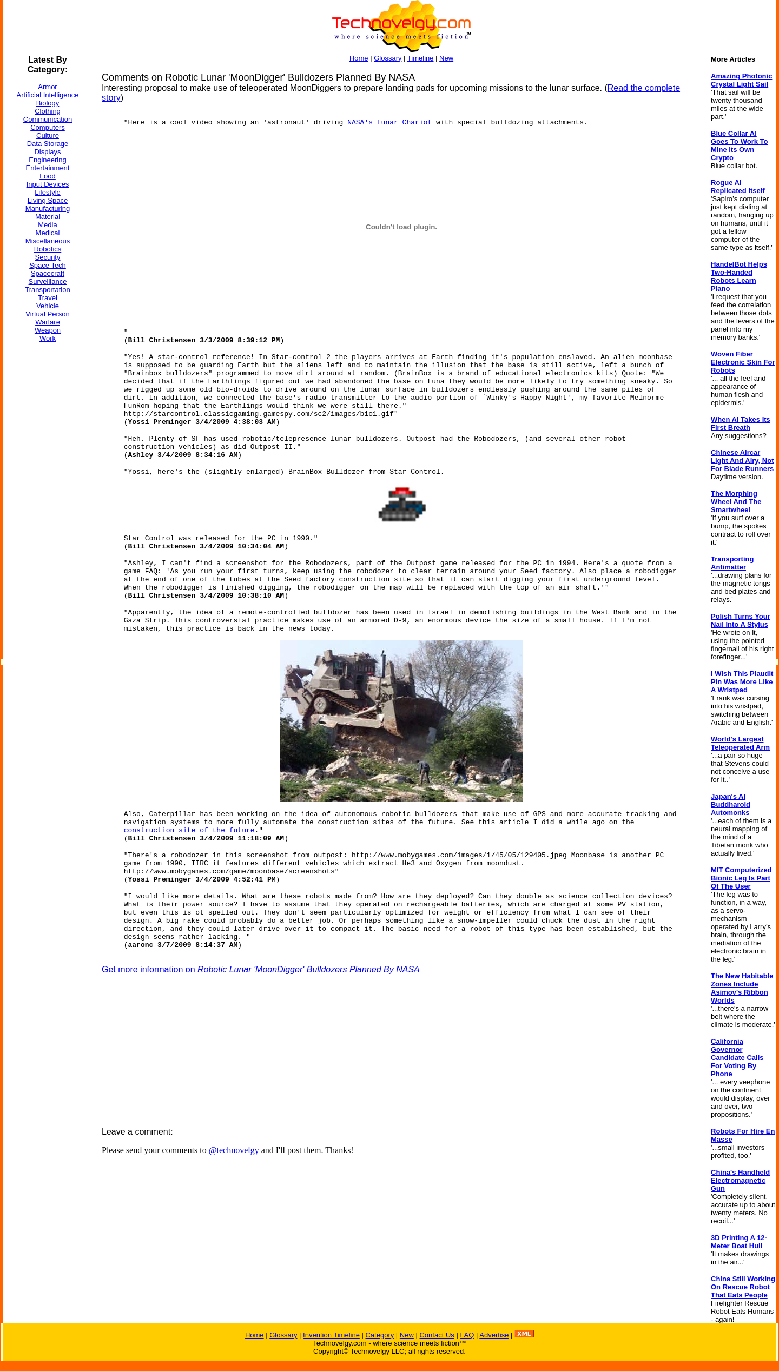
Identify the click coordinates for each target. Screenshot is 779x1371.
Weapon (48, 330)
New (446, 58)
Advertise (494, 1335)
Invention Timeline (331, 1335)
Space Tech (47, 265)
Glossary (387, 58)
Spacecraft (47, 273)
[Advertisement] (46, 513)
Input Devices (48, 184)
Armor (47, 87)
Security (48, 257)
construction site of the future (189, 830)
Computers (47, 127)
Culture (47, 135)
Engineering (47, 160)
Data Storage (48, 144)
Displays (47, 152)
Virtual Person (47, 314)
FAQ (467, 1335)
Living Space (48, 200)
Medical (48, 233)
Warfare (47, 322)
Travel (47, 298)
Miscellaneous (47, 241)
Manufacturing (47, 208)
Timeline (420, 58)
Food (47, 176)
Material (47, 217)
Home (358, 58)
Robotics (48, 249)
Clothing (48, 111)
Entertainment (48, 168)
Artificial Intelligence (48, 95)
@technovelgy (234, 1150)
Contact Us (436, 1335)
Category (379, 1335)
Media (47, 225)
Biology (48, 103)
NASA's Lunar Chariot (389, 122)
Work (47, 338)
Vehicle (47, 306)
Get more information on (261, 969)
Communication (47, 119)
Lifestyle (48, 192)
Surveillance (48, 281)
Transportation (47, 290)
